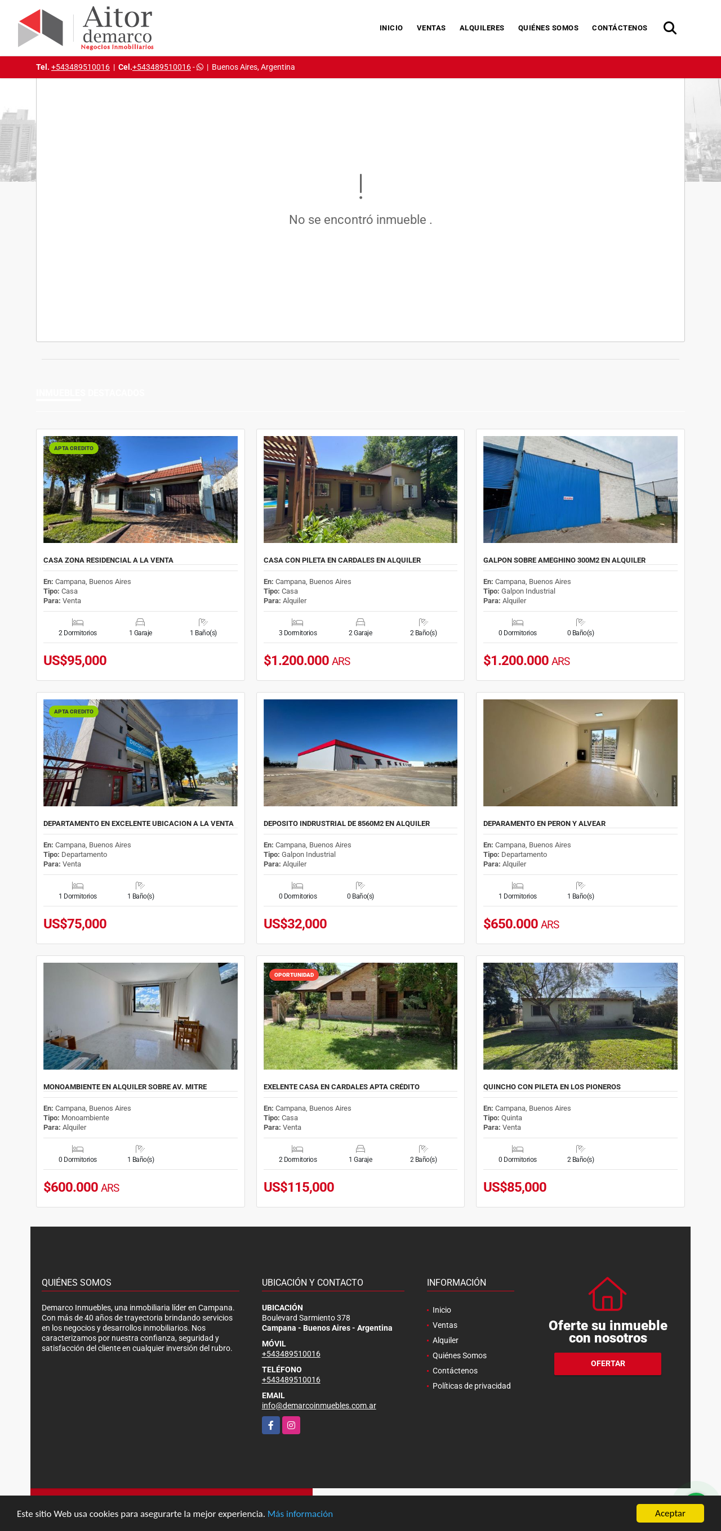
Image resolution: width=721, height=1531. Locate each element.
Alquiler (446, 1340)
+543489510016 (80, 66)
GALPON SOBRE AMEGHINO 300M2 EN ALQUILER (564, 560)
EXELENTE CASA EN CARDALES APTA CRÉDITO (342, 1087)
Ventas (431, 28)
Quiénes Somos (548, 28)
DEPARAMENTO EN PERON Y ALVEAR (544, 824)
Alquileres (482, 28)
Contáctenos (620, 28)
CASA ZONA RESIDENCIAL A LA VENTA (108, 560)
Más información (300, 1514)
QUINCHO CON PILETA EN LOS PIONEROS (552, 1087)
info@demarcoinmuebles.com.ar (319, 1405)
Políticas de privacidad (472, 1385)
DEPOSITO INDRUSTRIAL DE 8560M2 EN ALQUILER (347, 824)
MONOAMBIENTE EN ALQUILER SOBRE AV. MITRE (125, 1087)
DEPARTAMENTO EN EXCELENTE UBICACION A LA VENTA (138, 824)
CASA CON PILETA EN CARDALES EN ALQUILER (342, 560)
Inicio (391, 28)
